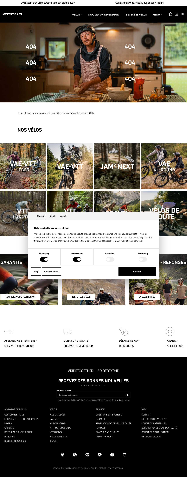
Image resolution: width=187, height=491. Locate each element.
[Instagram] (62, 468)
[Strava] (75, 468)
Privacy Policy (103, 414)
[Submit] (127, 409)
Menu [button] (153, 11)
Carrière (9, 441)
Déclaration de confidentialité (159, 441)
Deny (35, 271)
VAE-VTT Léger (57, 428)
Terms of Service (118, 414)
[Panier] (166, 11)
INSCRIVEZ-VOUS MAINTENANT (28, 311)
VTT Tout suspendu (60, 441)
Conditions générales (154, 437)
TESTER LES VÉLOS (86, 311)
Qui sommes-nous (14, 428)
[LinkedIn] (124, 468)
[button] (178, 11)
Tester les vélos (131, 11)
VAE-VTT (54, 433)
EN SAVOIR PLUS (148, 311)
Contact (146, 428)
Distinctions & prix (15, 454)
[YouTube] (87, 468)
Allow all (137, 271)
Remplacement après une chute (113, 437)
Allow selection (51, 271)
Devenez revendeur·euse (18, 446)
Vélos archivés (104, 450)
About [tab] (63, 215)
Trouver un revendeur (99, 11)
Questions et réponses (109, 428)
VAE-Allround (58, 437)
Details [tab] (53, 215)
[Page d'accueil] (16, 11)
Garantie (101, 433)
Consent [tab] (41, 215)
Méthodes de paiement (154, 433)
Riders (8, 437)
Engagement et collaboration (21, 433)
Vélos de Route (58, 450)
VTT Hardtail (57, 446)
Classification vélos (107, 446)
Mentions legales (151, 450)
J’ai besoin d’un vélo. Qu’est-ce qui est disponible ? (48, 2)
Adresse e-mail (64, 404)
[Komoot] (100, 468)
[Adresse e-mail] (93, 409)
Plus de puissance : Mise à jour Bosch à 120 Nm (139, 2)
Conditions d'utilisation (155, 446)
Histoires (9, 450)
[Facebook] (112, 468)
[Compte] (172, 11)
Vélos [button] (73, 11)
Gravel (54, 454)
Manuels (101, 441)
